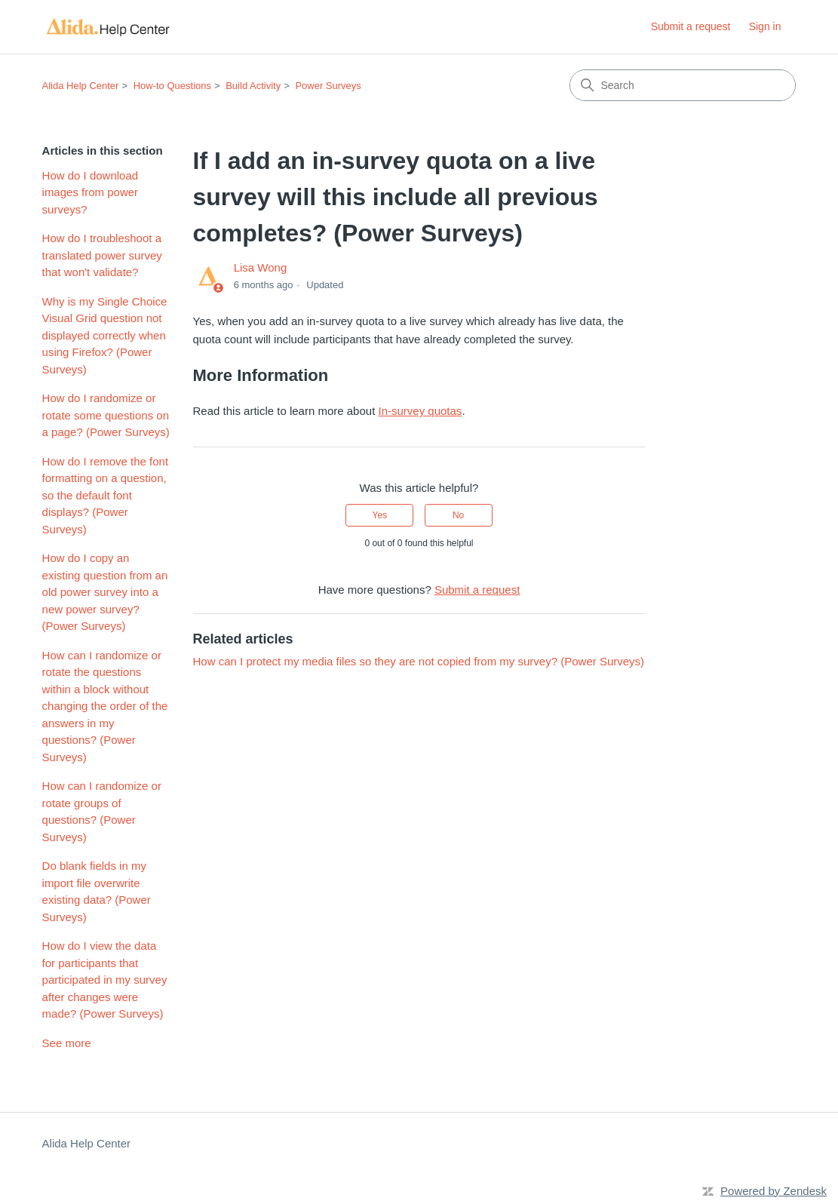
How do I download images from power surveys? (90, 192)
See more (66, 1043)
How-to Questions (172, 85)
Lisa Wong (260, 267)
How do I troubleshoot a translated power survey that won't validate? (102, 255)
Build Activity (253, 85)
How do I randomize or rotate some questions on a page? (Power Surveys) (106, 415)
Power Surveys (328, 85)
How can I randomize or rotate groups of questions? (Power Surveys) (101, 811)
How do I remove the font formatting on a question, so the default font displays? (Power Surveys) (105, 495)
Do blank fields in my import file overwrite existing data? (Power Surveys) (96, 891)
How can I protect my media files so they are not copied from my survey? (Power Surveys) (419, 661)
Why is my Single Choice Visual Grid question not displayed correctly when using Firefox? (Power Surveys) (104, 335)
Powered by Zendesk (773, 1190)
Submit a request (691, 26)
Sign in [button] (765, 26)
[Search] (682, 85)
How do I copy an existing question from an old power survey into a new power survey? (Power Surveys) (105, 591)
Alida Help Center (80, 85)
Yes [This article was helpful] (380, 515)
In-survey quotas (420, 410)
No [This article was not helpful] (458, 515)
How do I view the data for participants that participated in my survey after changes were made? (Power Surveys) (104, 979)
